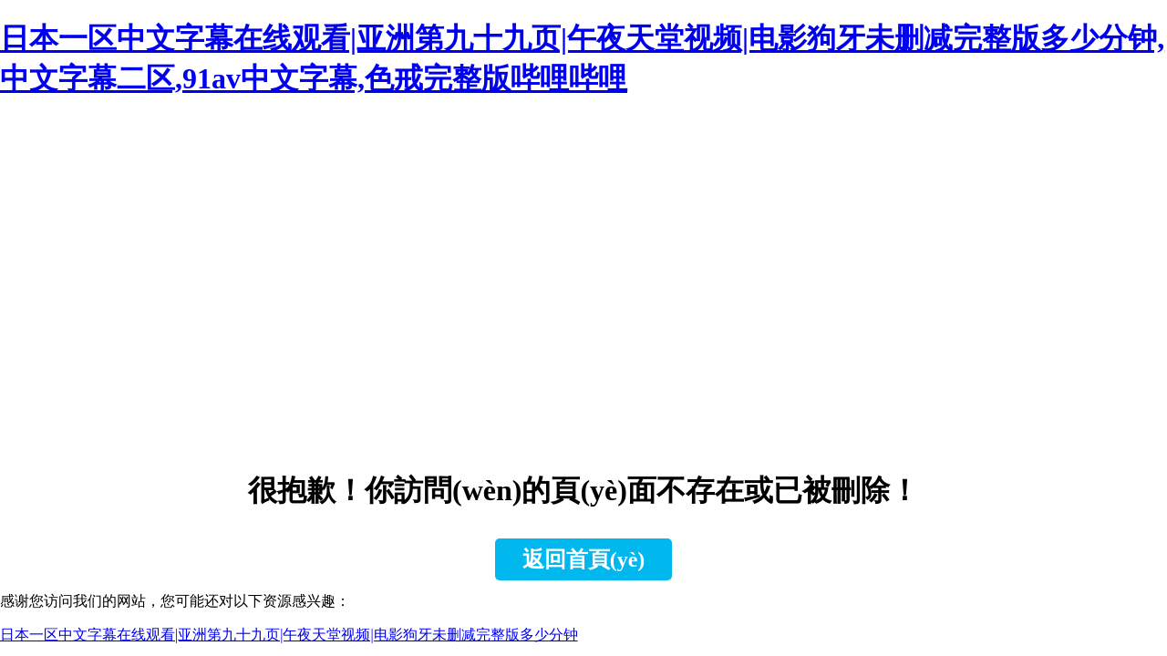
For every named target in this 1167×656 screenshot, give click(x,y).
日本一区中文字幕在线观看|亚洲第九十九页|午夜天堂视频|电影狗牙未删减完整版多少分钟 (289, 634)
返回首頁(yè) (583, 559)
